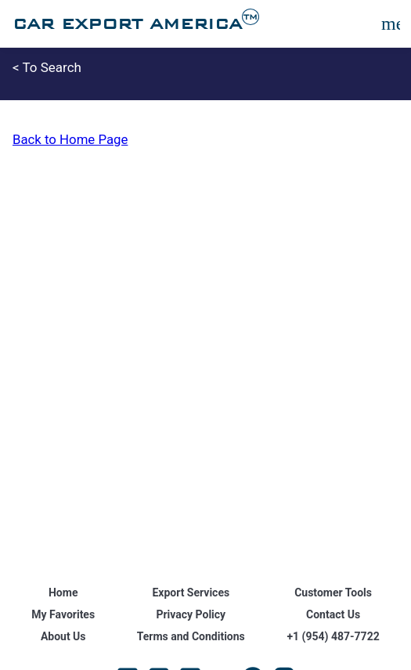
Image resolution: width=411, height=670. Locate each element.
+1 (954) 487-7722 (333, 636)
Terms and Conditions (191, 636)
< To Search (47, 67)
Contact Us (333, 614)
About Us (63, 636)
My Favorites (63, 614)
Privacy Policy (190, 614)
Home (63, 592)
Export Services (190, 592)
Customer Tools (333, 592)
